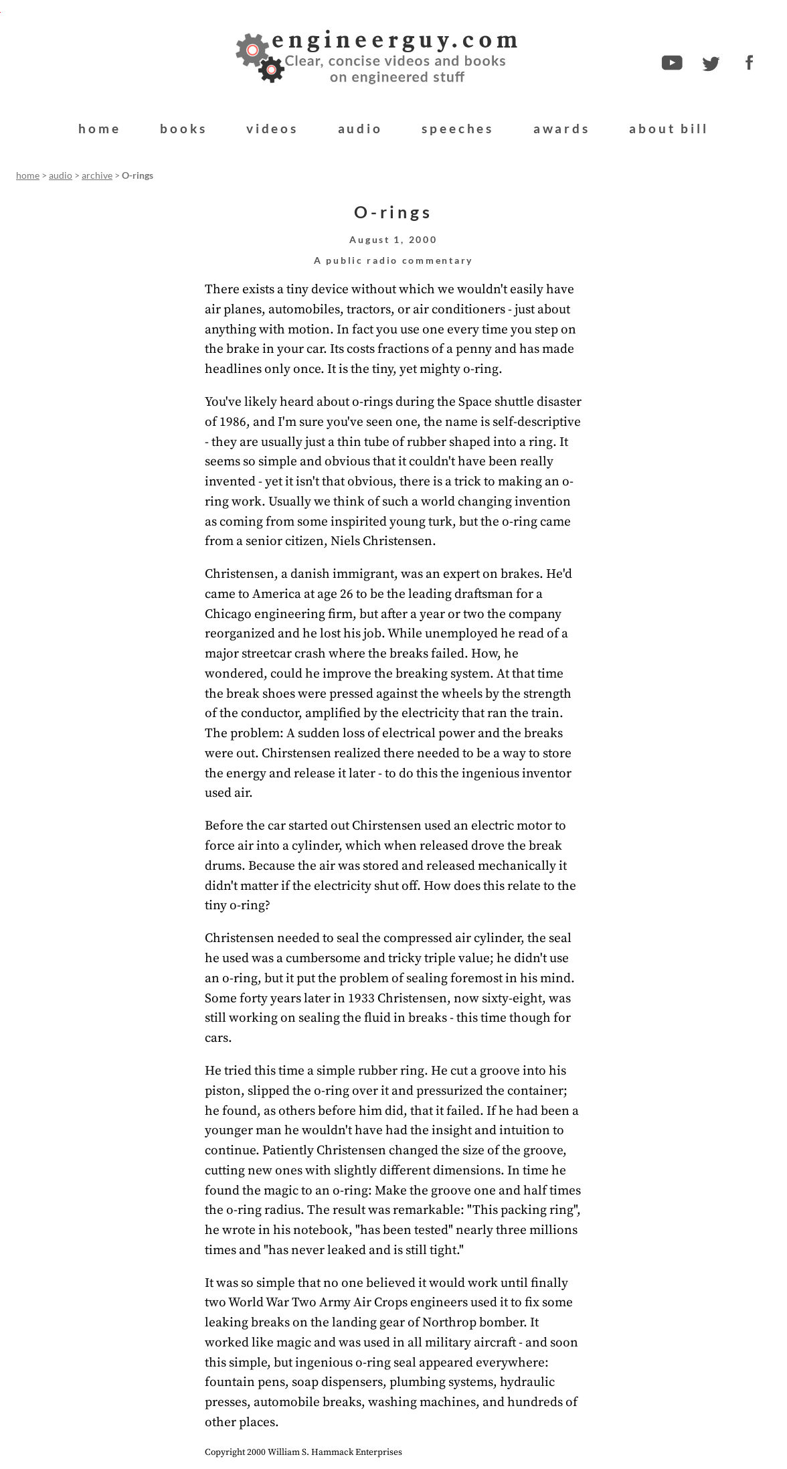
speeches (458, 128)
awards (561, 128)
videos (272, 128)
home (99, 128)
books (183, 128)
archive (97, 175)
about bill (668, 128)
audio (360, 128)
